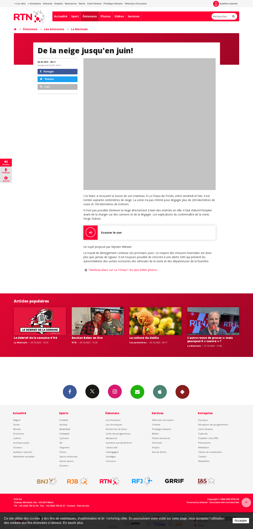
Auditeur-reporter (225, 4)
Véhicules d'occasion (135, 3)
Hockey (63, 424)
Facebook (70, 391)
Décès (82, 3)
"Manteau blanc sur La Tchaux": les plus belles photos (122, 270)
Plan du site (83, 506)
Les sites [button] (20, 3)
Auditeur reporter (22, 452)
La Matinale (79, 29)
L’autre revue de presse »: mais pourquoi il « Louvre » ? (210, 339)
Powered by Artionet (197, 502)
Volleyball (64, 433)
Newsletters (137, 391)
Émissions (90, 16)
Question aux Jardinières (119, 442)
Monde (17, 429)
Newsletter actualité (23, 456)
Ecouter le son (102, 233)
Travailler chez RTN (208, 438)
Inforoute (48, 3)
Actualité (60, 16)
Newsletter (204, 461)
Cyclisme (64, 438)
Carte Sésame (94, 3)
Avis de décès (159, 452)
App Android (182, 391)
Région (17, 420)
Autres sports (66, 461)
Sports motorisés (68, 456)
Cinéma (156, 424)
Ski (60, 442)
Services (134, 16)
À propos (203, 420)
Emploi (155, 447)
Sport (75, 16)
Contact (202, 456)
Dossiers (17, 447)
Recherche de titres (116, 429)
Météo (155, 433)
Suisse (16, 424)
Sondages (111, 456)
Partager (47, 71)
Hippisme (64, 447)
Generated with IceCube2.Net (224, 502)
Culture (17, 438)
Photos (106, 16)
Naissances (71, 3)
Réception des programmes (213, 424)
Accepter (241, 520)
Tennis (62, 452)
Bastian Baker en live (87, 338)
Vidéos (119, 16)
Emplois (58, 3)
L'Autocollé (111, 447)
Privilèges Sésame (113, 3)
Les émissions (54, 29)
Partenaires (204, 442)
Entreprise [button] (34, 3)
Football (63, 420)
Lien (45, 86)
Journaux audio (21, 442)
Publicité (203, 433)
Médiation (203, 447)
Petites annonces (161, 438)
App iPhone (160, 391)
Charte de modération (210, 452)
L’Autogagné (112, 452)
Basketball (64, 429)
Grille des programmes (118, 433)
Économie (18, 433)
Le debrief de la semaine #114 (35, 338)
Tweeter (47, 79)
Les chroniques (114, 424)
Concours (111, 461)
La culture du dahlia (144, 338)
